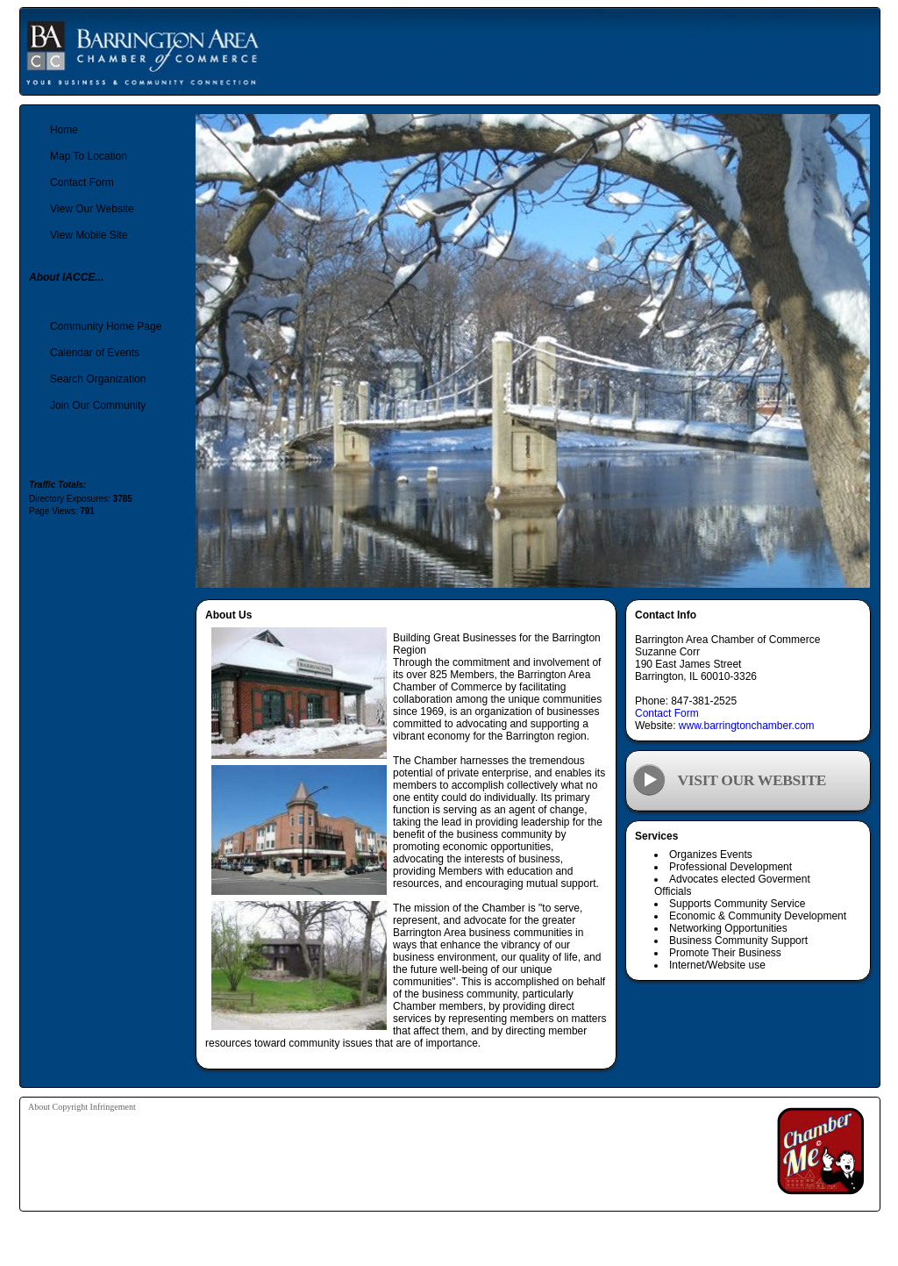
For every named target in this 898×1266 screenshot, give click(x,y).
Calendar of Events (94, 353)
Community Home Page (105, 326)
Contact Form (667, 713)
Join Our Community (98, 405)
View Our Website (92, 209)
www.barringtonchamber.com (747, 725)
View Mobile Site (89, 235)
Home (64, 130)
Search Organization (98, 379)
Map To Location (88, 156)
